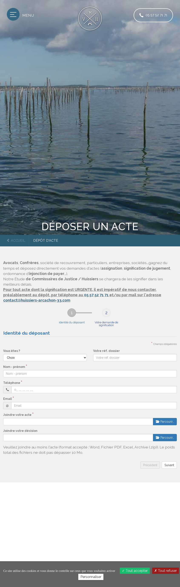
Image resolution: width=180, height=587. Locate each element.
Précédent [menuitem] (150, 465)
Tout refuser (165, 571)
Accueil (16, 241)
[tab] (72, 317)
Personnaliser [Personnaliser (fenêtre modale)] (90, 577)
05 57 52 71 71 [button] (96, 295)
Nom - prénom (14, 367)
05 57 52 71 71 (152, 15)
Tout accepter (135, 571)
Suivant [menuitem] (169, 465)
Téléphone (11, 383)
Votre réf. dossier (106, 351)
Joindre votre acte (17, 414)
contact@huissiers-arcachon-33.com (36, 300)
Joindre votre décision (20, 430)
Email (7, 398)
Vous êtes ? (11, 351)
